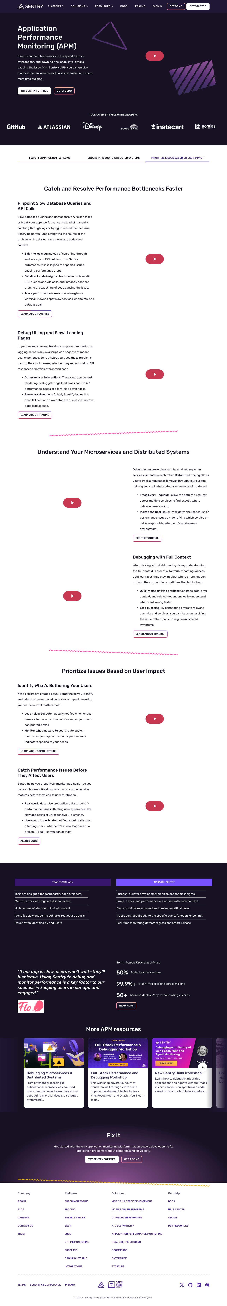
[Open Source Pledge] (115, 1276)
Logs (68, 1225)
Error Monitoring (77, 1192)
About (22, 1192)
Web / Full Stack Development (132, 1192)
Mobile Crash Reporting (128, 1201)
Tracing (70, 1201)
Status (172, 1209)
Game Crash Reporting (127, 1209)
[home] (101, 1276)
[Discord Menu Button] (207, 1276)
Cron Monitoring (76, 1249)
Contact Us (25, 1217)
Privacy (70, 1276)
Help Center (176, 1201)
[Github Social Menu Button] (190, 1276)
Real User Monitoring (126, 1233)
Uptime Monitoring (77, 1233)
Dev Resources (178, 1217)
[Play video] (155, 56)
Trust (21, 1225)
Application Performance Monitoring (137, 1225)
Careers (23, 1209)
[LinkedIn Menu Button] (199, 1276)
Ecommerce (119, 1241)
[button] (154, 56)
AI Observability (123, 1217)
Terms (22, 1276)
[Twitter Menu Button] (182, 1276)
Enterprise (119, 1249)
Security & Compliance (45, 1276)
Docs (171, 1192)
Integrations (73, 1257)
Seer (68, 1217)
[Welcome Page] (30, 6)
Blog (21, 1201)
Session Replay (75, 1209)
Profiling (71, 1241)
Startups (118, 1257)
